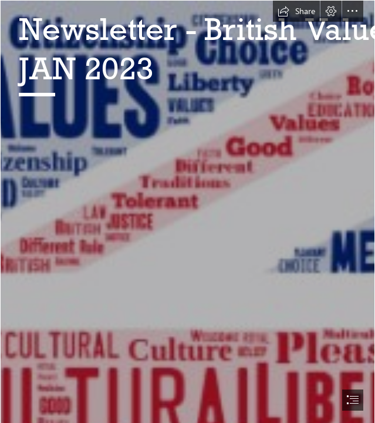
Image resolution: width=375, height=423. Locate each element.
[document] (187, 211)
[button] (296, 11)
